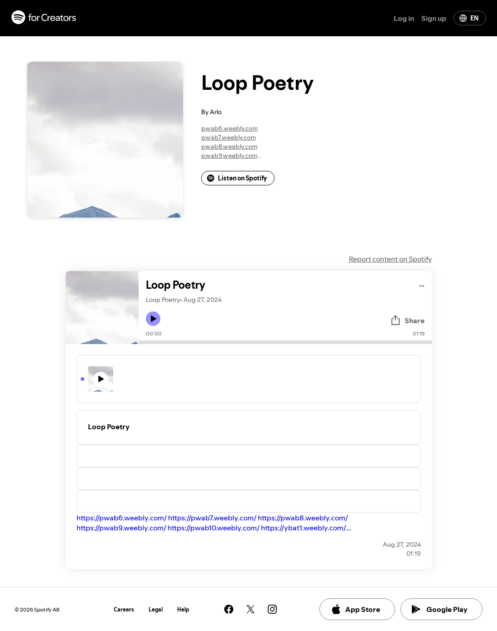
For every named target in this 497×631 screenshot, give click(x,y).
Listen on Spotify (237, 178)
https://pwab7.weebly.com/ (212, 518)
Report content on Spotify (390, 259)
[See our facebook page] (228, 609)
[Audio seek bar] (285, 342)
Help (183, 609)
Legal (156, 609)
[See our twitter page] (250, 609)
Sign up (433, 18)
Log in (404, 18)
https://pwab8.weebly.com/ (303, 518)
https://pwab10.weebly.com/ (214, 528)
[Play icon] (153, 318)
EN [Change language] (468, 18)
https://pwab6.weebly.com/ (122, 518)
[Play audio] (422, 284)
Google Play (440, 609)
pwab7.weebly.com (228, 137)
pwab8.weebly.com (229, 146)
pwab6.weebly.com (229, 128)
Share (407, 320)
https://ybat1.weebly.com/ (303, 528)
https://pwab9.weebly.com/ (121, 528)
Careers (124, 609)
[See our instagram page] (272, 609)
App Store (355, 609)
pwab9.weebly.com (229, 155)
